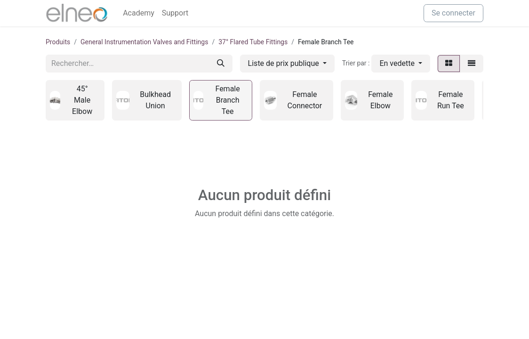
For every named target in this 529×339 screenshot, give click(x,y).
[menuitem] (138, 13)
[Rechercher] (220, 64)
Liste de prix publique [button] (284, 63)
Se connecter (453, 12)
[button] (400, 64)
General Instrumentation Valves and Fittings (144, 42)
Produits (58, 42)
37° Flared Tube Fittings (253, 42)
